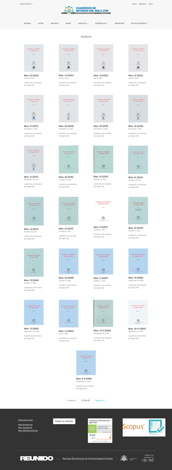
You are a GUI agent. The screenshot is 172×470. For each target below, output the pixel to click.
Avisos (68, 23)
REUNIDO (27, 23)
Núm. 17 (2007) (101, 278)
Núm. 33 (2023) (101, 75)
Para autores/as (25, 427)
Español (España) (27, 4)
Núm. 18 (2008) (66, 278)
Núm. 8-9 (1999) (84, 378)
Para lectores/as (25, 425)
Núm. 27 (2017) (31, 177)
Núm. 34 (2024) (66, 75)
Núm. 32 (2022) (135, 75)
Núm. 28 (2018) (135, 126)
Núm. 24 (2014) (135, 177)
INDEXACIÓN (119, 23)
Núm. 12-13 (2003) (102, 330)
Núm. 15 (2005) (31, 328)
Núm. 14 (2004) (66, 331)
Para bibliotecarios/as (28, 430)
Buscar (134, 4)
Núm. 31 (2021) (31, 126)
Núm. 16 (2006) (135, 277)
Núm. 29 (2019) (101, 126)
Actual (41, 23)
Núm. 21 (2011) (101, 227)
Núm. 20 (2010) (135, 228)
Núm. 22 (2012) (66, 228)
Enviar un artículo (64, 421)
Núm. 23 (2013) (31, 229)
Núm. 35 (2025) (31, 75)
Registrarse (143, 4)
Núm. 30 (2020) (66, 126)
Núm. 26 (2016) (66, 177)
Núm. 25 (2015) (101, 176)
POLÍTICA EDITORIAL (139, 23)
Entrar (151, 4)
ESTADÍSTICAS (100, 23)
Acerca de (82, 23)
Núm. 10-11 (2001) (137, 328)
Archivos (54, 23)
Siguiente (100, 400)
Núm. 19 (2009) (31, 280)
